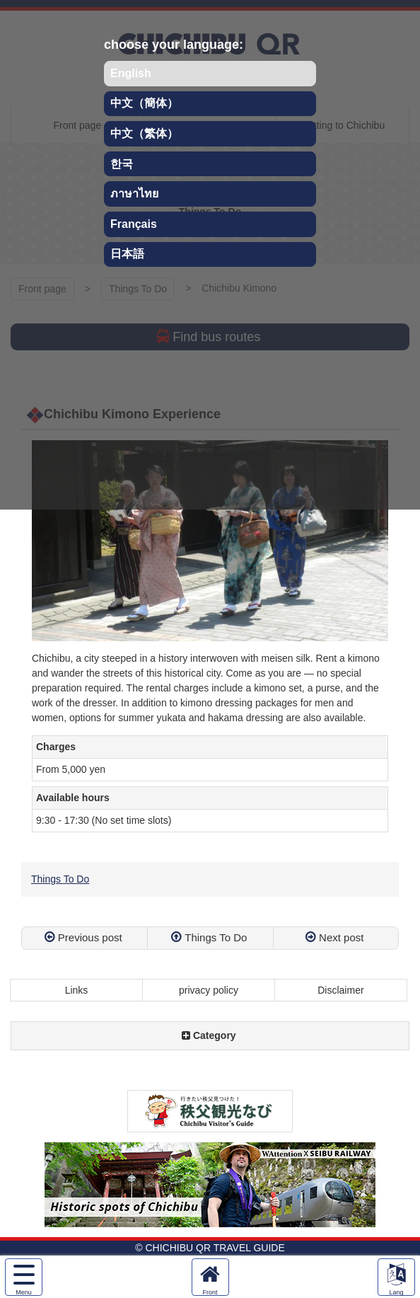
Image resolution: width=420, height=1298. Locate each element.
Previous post (90, 937)
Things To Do (60, 879)
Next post (341, 937)
